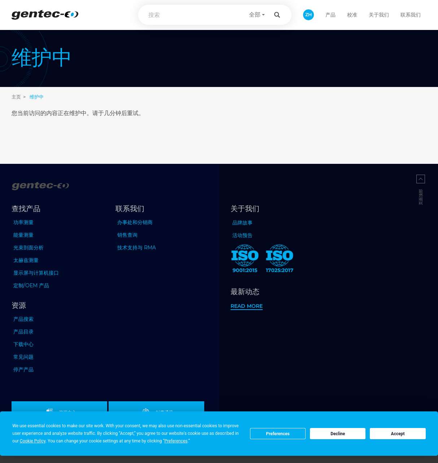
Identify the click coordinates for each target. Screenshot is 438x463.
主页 (16, 97)
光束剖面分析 (28, 247)
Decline (337, 433)
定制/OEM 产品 (31, 285)
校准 (352, 15)
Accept (398, 433)
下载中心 (23, 344)
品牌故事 (242, 222)
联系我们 (410, 15)
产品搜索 (23, 319)
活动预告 (242, 235)
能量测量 (23, 235)
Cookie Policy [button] (32, 441)
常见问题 (23, 357)
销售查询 (127, 235)
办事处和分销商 (135, 222)
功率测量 (23, 222)
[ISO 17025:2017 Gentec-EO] (279, 259)
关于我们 (379, 15)
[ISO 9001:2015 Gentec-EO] (245, 259)
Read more (247, 306)
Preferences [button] (176, 441)
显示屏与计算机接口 (36, 273)
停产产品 (23, 369)
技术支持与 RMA (136, 247)
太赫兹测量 (26, 260)
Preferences (278, 433)
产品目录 (23, 331)
